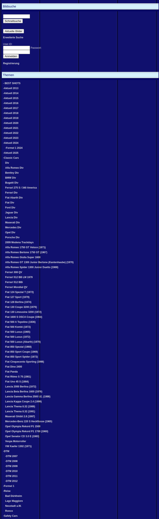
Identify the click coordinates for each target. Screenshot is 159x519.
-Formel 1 (8, 486)
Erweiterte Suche (13, 37)
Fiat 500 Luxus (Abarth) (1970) (23, 341)
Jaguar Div (11, 212)
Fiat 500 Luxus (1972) (17, 336)
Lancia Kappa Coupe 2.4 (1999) (23, 401)
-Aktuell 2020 (10, 123)
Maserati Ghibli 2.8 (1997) (20, 416)
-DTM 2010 (11, 471)
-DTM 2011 (11, 476)
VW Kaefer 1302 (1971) (18, 446)
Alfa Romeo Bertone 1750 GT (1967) (26, 252)
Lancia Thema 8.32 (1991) (20, 411)
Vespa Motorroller (15, 441)
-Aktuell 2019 (10, 118)
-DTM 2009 (11, 466)
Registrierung (11, 63)
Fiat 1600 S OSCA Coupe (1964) (23, 317)
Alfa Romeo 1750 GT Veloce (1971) (25, 247)
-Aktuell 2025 (10, 152)
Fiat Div (9, 202)
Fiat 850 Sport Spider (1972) (21, 356)
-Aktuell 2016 (10, 103)
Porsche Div (12, 237)
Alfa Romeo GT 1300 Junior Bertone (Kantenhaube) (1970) (39, 262)
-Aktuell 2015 (10, 98)
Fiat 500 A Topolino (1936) (20, 322)
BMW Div (10, 177)
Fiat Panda (11, 371)
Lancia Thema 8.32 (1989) (20, 406)
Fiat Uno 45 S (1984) (17, 381)
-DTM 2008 (11, 461)
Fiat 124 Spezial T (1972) (19, 292)
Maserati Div (12, 222)
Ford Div (10, 207)
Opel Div (10, 232)
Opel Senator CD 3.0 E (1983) (22, 436)
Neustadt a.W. (13, 505)
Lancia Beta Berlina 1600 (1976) (23, 391)
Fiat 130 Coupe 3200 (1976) (21, 307)
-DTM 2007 (11, 456)
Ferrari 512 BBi (14, 282)
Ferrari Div (11, 192)
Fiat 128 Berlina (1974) (18, 302)
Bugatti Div (11, 182)
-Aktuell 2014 (10, 93)
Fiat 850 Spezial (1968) (18, 346)
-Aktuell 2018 (10, 113)
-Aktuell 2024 (10, 143)
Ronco (9, 510)
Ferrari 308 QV (13, 272)
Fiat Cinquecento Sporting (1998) (24, 361)
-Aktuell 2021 (10, 128)
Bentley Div (12, 172)
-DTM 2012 (11, 481)
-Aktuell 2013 (10, 88)
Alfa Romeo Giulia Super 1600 (23, 257)
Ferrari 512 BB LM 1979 (19, 277)
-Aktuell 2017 (10, 108)
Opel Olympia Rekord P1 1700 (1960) (26, 431)
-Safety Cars (10, 515)
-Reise (7, 491)
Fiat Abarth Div (14, 197)
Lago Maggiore (14, 501)
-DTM (6, 451)
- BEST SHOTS (11, 83)
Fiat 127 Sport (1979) (17, 297)
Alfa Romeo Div (14, 167)
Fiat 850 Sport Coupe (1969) (21, 351)
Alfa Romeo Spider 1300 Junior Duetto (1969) (31, 267)
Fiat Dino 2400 (13, 366)
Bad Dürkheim (13, 496)
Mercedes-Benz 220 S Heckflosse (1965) (28, 421)
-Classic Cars (11, 157)
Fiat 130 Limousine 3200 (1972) (23, 312)
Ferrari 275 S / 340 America (21, 187)
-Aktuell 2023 (10, 138)
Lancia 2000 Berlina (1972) (20, 386)
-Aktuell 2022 (10, 133)
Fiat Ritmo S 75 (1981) (18, 376)
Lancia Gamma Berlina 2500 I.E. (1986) (27, 396)
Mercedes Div (13, 227)
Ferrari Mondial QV (16, 287)
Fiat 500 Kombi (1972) (18, 326)
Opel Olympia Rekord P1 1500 (22, 426)
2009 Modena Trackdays (19, 242)
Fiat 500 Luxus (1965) (17, 331)
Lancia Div (11, 217)
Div (7, 162)
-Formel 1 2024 (14, 147)
